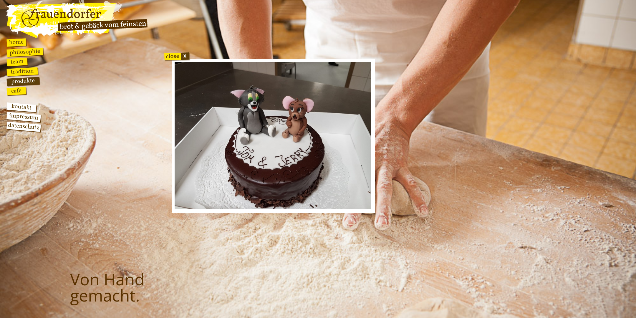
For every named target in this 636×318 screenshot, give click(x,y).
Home (16, 42)
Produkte (23, 81)
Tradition (22, 71)
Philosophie (24, 52)
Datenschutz (23, 127)
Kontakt (21, 107)
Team (17, 62)
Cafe (16, 91)
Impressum (24, 117)
